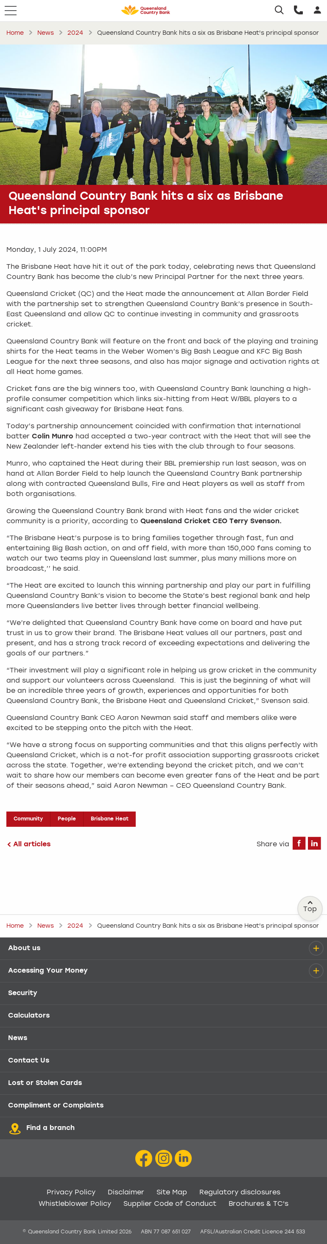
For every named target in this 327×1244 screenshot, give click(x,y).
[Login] (317, 11)
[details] (316, 948)
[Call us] (298, 11)
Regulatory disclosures (239, 1192)
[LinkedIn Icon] (183, 1158)
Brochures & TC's (258, 1204)
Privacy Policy (71, 1192)
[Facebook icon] (143, 1158)
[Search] (279, 11)
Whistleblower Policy (75, 1204)
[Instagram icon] (163, 1158)
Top (310, 906)
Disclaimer (126, 1192)
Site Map (172, 1192)
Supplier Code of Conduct (169, 1204)
